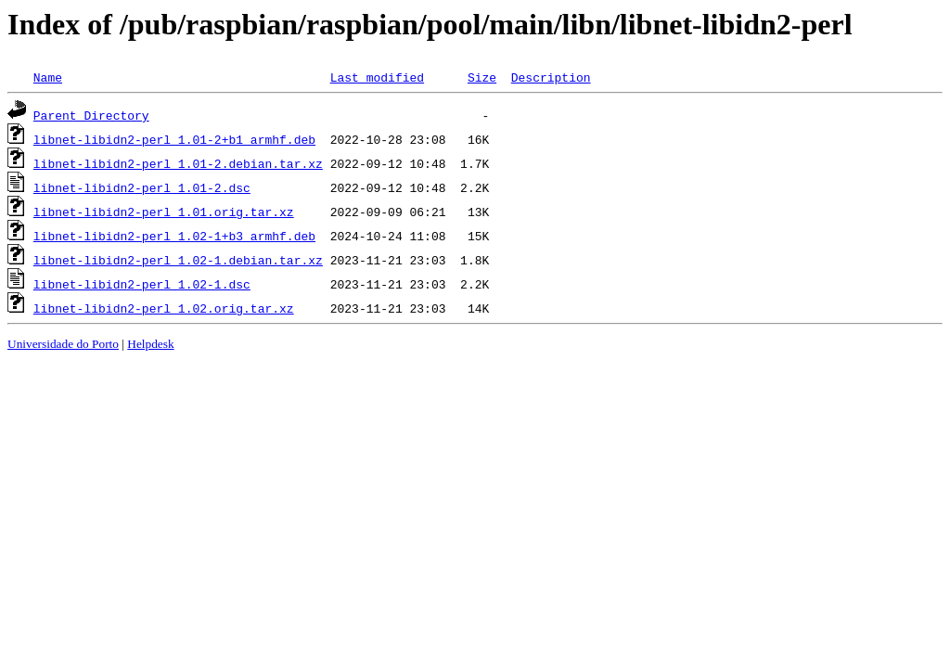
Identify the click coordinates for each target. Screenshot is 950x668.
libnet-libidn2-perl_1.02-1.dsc (141, 284)
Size (482, 77)
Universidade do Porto (63, 344)
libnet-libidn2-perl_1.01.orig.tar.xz (163, 211)
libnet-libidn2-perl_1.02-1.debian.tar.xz (178, 259)
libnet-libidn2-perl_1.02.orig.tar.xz (163, 308)
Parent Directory (91, 115)
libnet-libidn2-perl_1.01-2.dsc (141, 187)
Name (47, 77)
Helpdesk (150, 344)
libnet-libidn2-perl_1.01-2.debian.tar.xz (178, 163)
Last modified (377, 77)
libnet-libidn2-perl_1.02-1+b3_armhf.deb (174, 235)
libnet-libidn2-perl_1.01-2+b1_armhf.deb (174, 139)
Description (551, 77)
